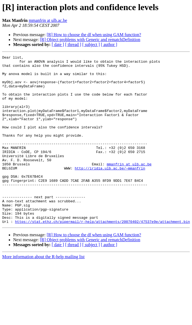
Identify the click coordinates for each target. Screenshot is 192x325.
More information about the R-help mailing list (43, 290)
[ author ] (109, 44)
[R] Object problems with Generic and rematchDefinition (90, 39)
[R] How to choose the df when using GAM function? (94, 34)
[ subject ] (91, 44)
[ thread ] (73, 44)
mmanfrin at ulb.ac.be (48, 20)
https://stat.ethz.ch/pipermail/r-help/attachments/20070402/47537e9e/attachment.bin (102, 255)
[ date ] (58, 44)
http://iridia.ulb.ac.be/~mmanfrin (110, 191)
